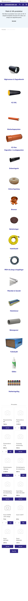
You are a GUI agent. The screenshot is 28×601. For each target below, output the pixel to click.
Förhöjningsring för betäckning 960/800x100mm (21, 469)
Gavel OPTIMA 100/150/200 (7, 540)
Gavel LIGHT (20, 514)
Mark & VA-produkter (11, 29)
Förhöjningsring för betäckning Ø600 (7, 492)
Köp (23, 427)
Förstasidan (4, 29)
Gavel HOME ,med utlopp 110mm (7, 516)
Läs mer (14, 21)
